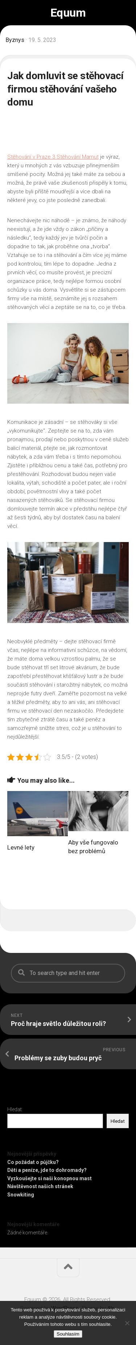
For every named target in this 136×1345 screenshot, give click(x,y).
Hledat (14, 1109)
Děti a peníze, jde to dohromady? (47, 1170)
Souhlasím (68, 1334)
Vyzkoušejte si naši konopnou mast (49, 1178)
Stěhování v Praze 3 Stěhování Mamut (53, 157)
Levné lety (20, 847)
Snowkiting (20, 1195)
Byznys (14, 39)
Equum (68, 13)
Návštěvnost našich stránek (40, 1186)
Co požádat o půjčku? (33, 1162)
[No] (127, 1323)
